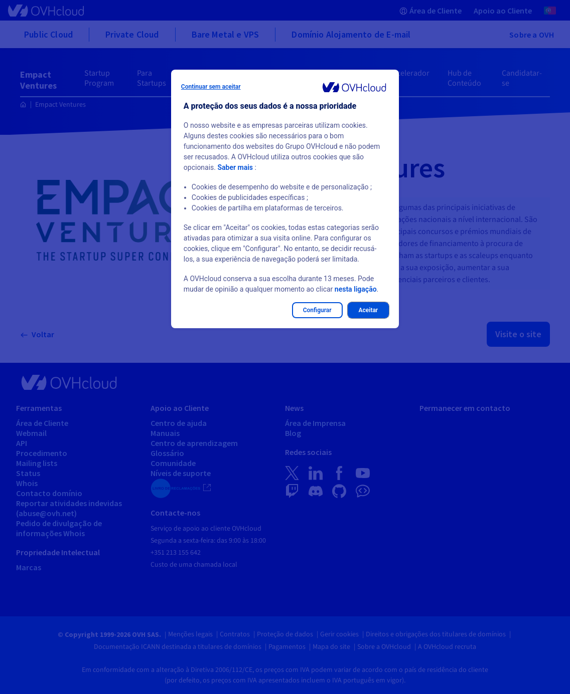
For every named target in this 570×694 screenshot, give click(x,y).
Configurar (317, 310)
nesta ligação (356, 289)
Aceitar (368, 310)
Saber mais (235, 167)
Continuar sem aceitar (211, 86)
